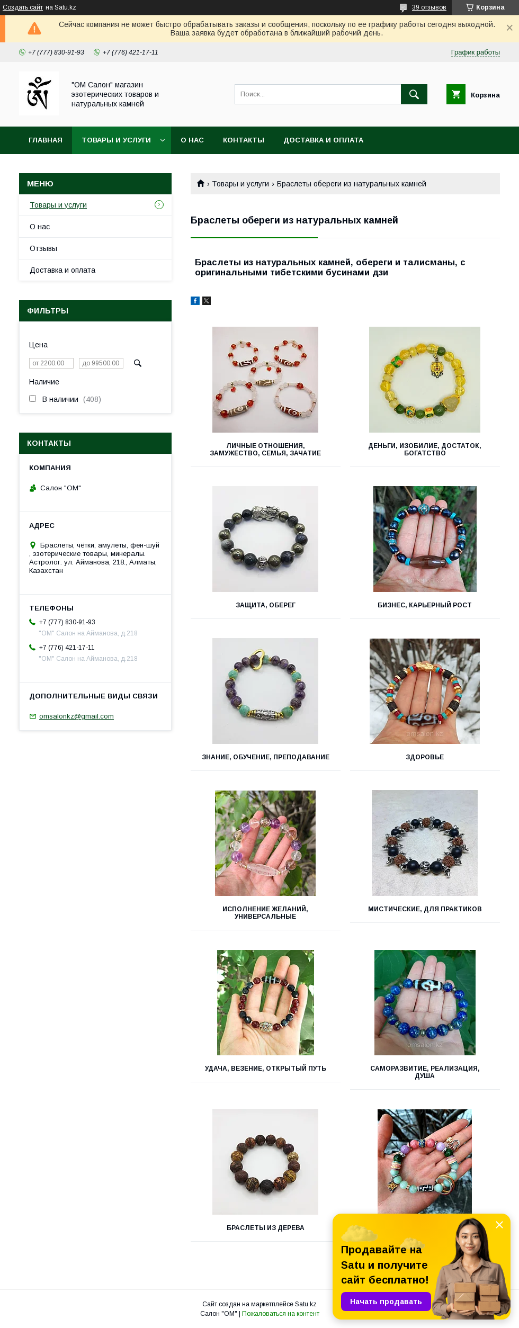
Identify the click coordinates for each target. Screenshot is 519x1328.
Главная (45, 140)
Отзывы (43, 248)
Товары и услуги (116, 140)
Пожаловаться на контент (280, 1313)
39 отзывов (429, 7)
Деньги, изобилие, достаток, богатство (424, 449)
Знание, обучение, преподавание (265, 757)
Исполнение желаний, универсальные (265, 912)
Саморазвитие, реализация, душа (425, 1072)
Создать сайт (23, 7)
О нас (192, 140)
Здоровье (425, 757)
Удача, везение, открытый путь (265, 1068)
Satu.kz (306, 1304)
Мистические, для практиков (425, 909)
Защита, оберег (266, 605)
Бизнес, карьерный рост (425, 605)
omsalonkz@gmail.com (76, 716)
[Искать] (414, 94)
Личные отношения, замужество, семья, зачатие (265, 449)
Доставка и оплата (323, 140)
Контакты (243, 140)
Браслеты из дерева (266, 1228)
